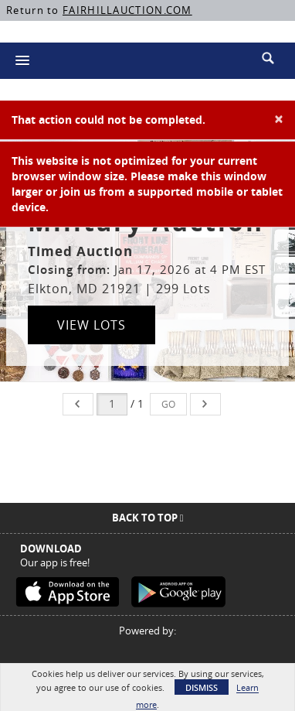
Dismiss (201, 687)
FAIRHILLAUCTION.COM (127, 10)
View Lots (91, 324)
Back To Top (148, 518)
